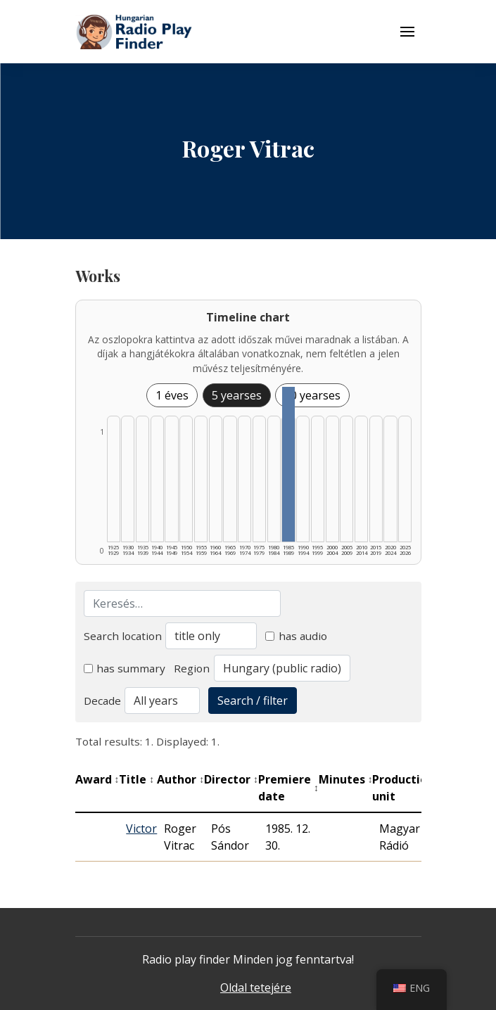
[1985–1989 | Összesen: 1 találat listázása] (288, 464)
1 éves (172, 395)
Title (136, 779)
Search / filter (252, 700)
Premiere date (288, 788)
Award (97, 779)
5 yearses (237, 395)
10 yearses (312, 395)
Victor (141, 828)
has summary (125, 668)
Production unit (407, 788)
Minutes (346, 779)
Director (231, 779)
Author (180, 779)
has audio (296, 636)
